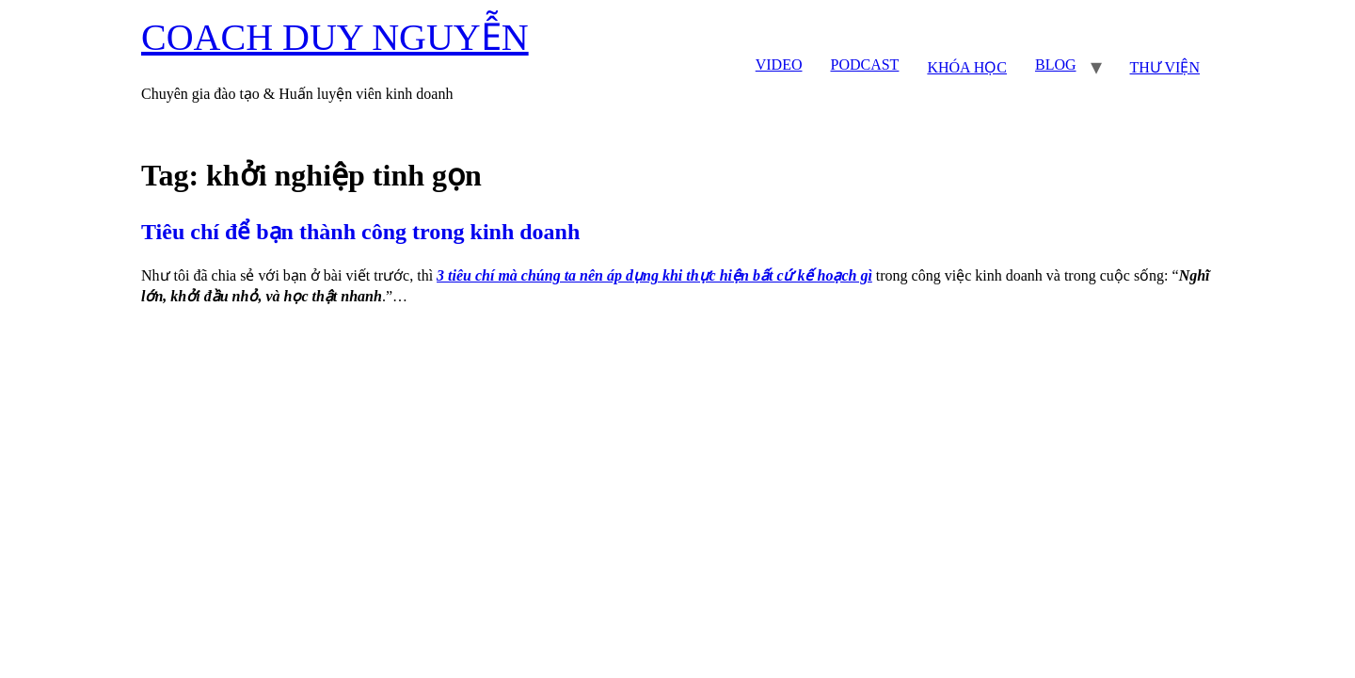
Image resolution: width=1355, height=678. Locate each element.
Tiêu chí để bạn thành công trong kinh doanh (360, 231)
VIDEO (779, 64)
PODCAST (864, 64)
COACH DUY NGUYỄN (335, 37)
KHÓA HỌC (967, 67)
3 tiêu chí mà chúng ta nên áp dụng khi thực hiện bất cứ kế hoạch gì (654, 275)
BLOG (1055, 64)
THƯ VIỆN (1165, 67)
